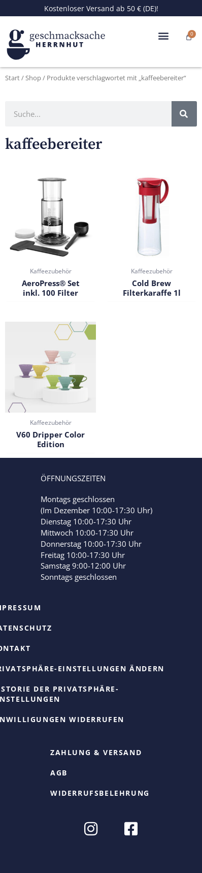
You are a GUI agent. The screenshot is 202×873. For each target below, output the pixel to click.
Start (12, 77)
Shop (33, 77)
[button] (163, 35)
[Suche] (184, 114)
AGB (59, 772)
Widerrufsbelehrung (100, 793)
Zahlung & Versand (96, 752)
